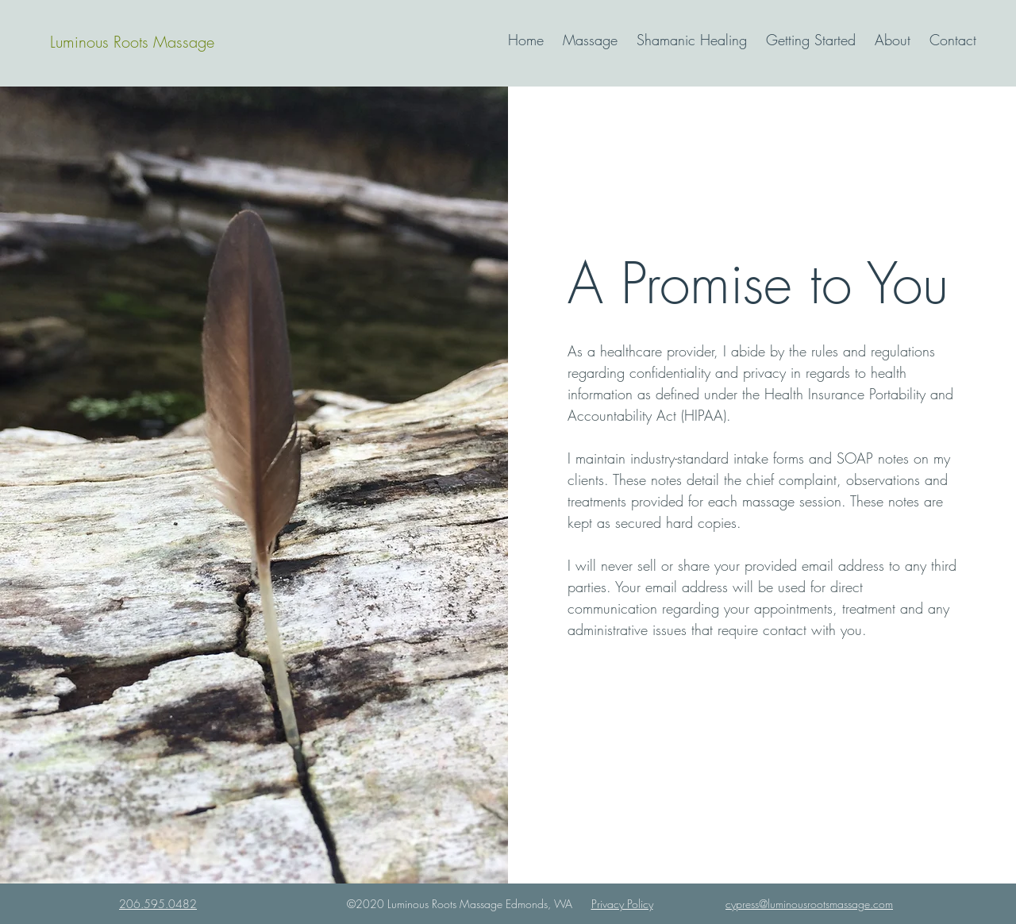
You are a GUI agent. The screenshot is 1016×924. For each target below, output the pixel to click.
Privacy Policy (622, 903)
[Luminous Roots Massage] (132, 42)
